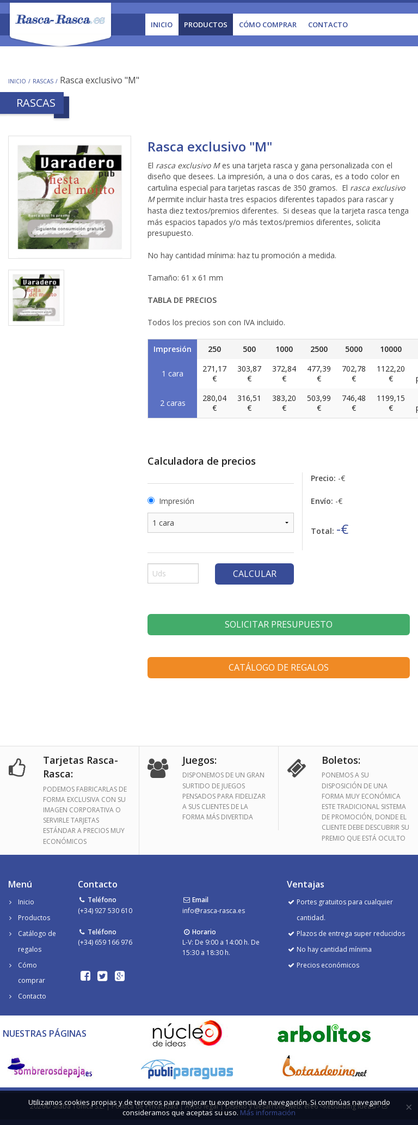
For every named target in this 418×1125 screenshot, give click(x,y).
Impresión (176, 501)
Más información (268, 1112)
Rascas (43, 81)
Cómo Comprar (268, 24)
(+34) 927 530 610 (105, 910)
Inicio (162, 24)
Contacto (328, 24)
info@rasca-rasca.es (213, 910)
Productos (206, 24)
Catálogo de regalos (279, 667)
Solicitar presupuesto (279, 624)
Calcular (254, 574)
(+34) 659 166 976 (105, 942)
